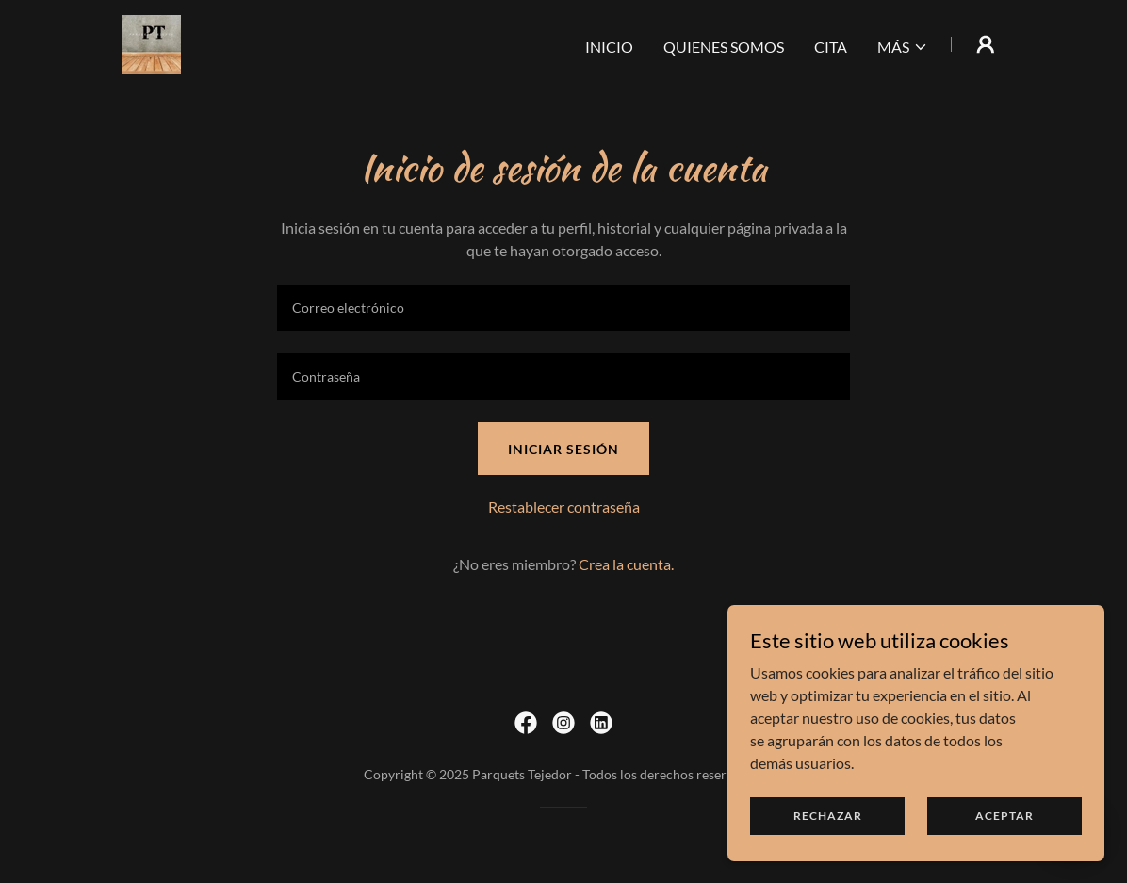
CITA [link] (830, 47)
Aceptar (1004, 816)
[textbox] (563, 308)
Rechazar (827, 816)
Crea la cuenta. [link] (626, 564)
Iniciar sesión (563, 449)
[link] (151, 42)
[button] (902, 47)
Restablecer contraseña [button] (564, 506)
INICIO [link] (609, 47)
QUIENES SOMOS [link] (723, 47)
